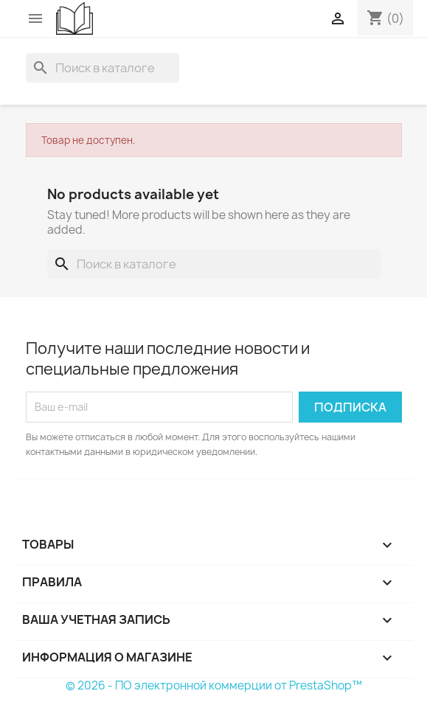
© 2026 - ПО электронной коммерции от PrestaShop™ (214, 685)
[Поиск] (102, 68)
